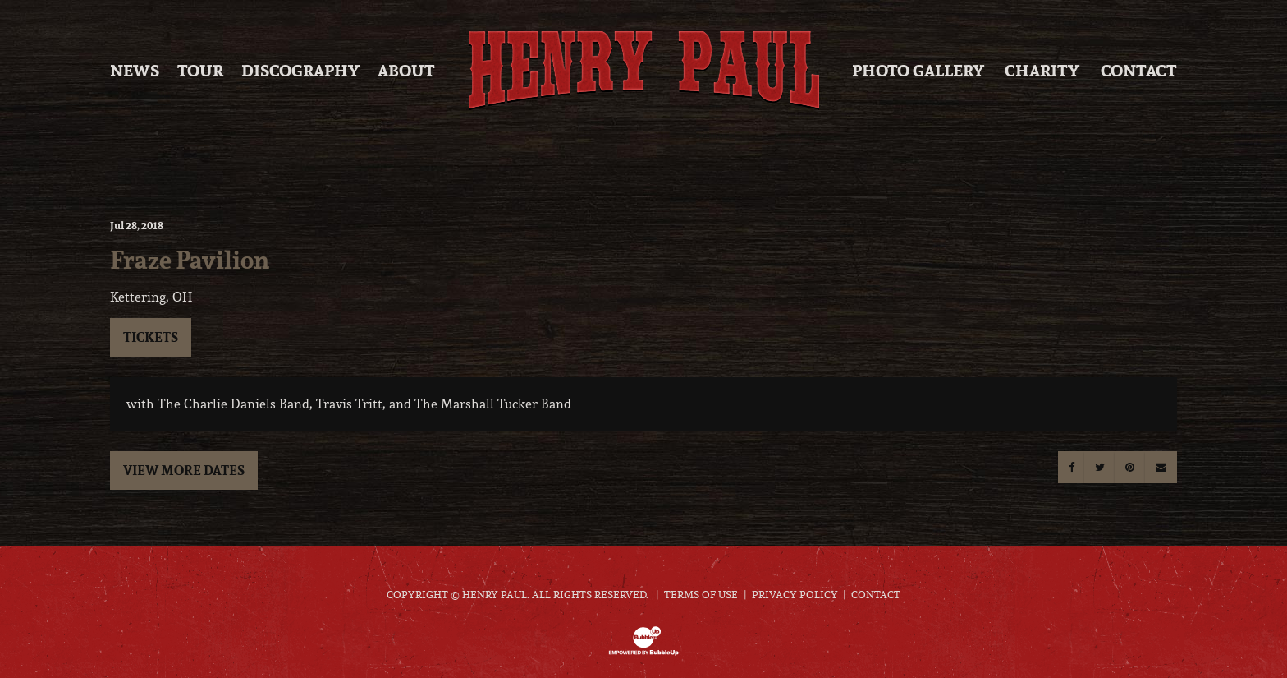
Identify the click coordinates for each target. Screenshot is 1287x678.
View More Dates (184, 470)
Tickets (150, 337)
